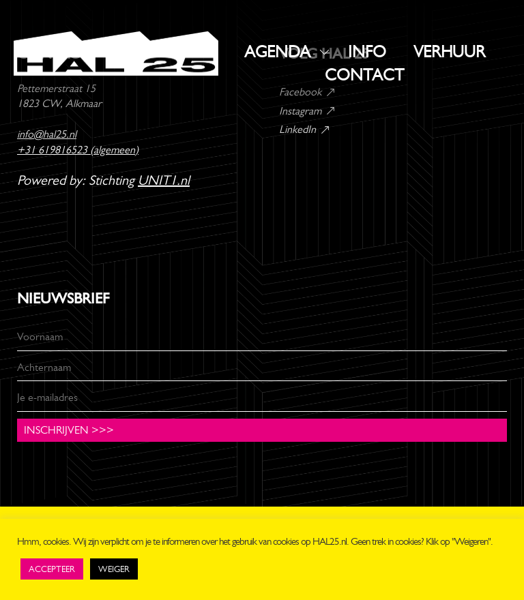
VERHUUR (449, 51)
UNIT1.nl (164, 180)
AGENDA (277, 51)
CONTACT (364, 75)
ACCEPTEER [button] (52, 569)
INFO (367, 51)
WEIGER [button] (114, 569)
